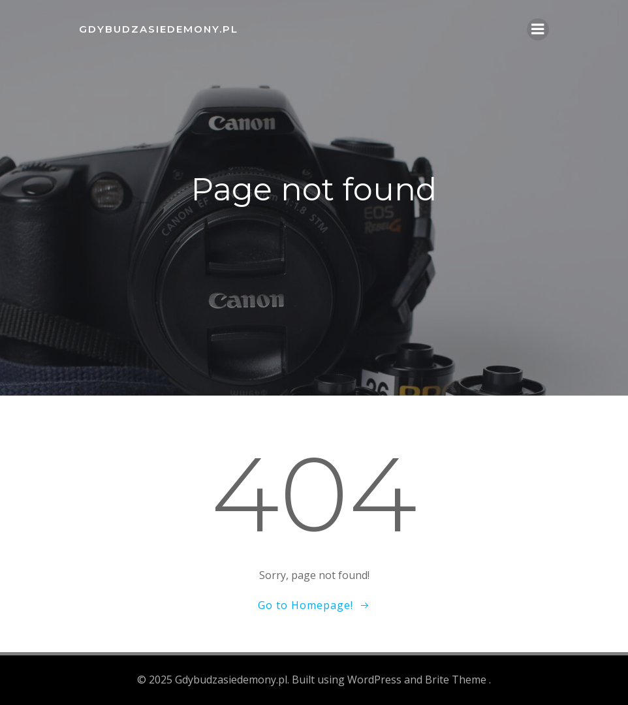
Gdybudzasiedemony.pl (158, 29)
